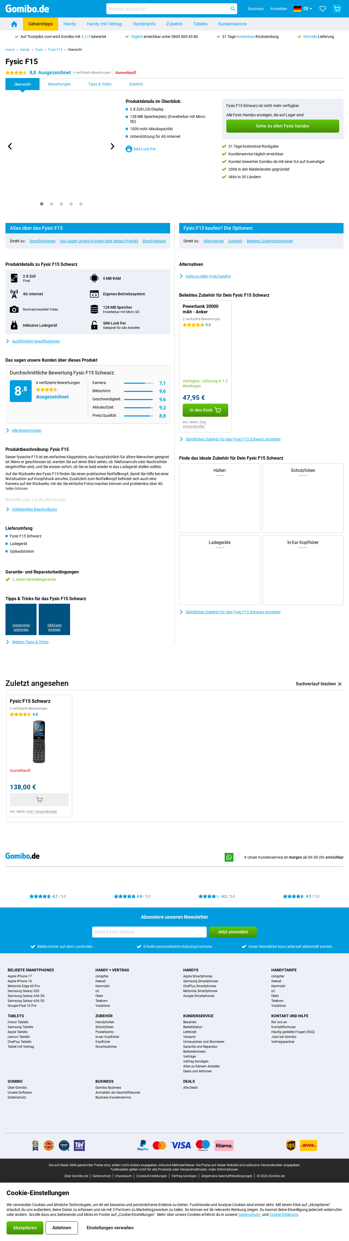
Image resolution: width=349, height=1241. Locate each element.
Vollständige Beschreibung (31, 509)
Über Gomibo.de (76, 1176)
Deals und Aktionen (197, 1071)
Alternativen (213, 241)
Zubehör (174, 23)
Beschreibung (154, 241)
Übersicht (75, 50)
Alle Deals (190, 1088)
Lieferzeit (189, 1032)
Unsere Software (20, 1092)
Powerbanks (104, 1032)
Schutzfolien (104, 1027)
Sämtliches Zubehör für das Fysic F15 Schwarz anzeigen (230, 439)
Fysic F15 (55, 50)
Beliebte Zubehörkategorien (270, 241)
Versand (189, 1037)
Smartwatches (106, 1047)
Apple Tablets (18, 1032)
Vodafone (102, 1006)
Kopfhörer (102, 1042)
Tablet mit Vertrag (21, 1047)
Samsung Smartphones (200, 981)
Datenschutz (17, 1097)
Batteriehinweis (194, 1051)
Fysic (39, 50)
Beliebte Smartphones (31, 970)
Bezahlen (190, 1022)
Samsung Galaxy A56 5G (26, 996)
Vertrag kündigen (196, 1061)
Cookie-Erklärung (283, 1214)
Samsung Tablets (20, 1027)
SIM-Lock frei (140, 149)
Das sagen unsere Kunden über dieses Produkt (99, 241)
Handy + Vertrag (112, 970)
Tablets (200, 23)
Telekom (101, 1001)
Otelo (99, 996)
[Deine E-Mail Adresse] (149, 932)
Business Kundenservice (113, 1097)
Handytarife (144, 23)
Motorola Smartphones (200, 991)
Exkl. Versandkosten (195, 424)
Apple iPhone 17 (20, 976)
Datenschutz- (250, 1214)
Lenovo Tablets (19, 1037)
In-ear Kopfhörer (107, 1037)
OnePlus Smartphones (199, 986)
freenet (100, 981)
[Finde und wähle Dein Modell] (171, 8)
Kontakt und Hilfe (289, 1016)
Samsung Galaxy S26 (23, 991)
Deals (189, 1081)
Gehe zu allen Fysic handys (205, 276)
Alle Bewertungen (23, 430)
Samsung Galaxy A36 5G (26, 1001)
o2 (97, 991)
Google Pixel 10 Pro (22, 1006)
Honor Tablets (18, 1022)
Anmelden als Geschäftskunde (117, 1092)
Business (104, 1081)
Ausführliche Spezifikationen (32, 341)
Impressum (123, 1176)
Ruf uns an (279, 1022)
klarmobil (102, 986)
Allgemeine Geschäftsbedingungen (226, 1176)
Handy (70, 23)
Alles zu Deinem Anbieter (201, 1066)
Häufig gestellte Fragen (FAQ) (293, 1032)
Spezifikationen (43, 241)
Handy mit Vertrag (104, 23)
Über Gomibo (17, 1088)
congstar (102, 976)
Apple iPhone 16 (20, 981)
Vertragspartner (282, 1042)
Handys (190, 970)
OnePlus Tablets (19, 1042)
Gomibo (15, 1081)
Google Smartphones (198, 996)
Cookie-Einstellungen (151, 1176)
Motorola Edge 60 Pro (24, 986)
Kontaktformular (283, 1027)
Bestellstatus (192, 1027)
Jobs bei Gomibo (283, 1037)
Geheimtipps (40, 23)
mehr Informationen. (224, 1169)
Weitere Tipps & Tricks (27, 642)
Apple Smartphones (197, 976)
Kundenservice (232, 23)
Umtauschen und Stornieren (203, 1042)
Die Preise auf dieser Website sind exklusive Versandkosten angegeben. (248, 1165)
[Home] (14, 24)
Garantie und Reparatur (200, 1047)
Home (9, 50)
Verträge (189, 1056)
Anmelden (278, 9)
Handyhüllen (104, 1022)
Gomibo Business (108, 1088)
